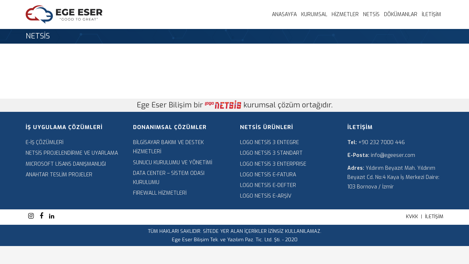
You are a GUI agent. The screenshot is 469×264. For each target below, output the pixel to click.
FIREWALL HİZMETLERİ (160, 193)
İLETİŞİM (431, 14)
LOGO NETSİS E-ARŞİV (265, 195)
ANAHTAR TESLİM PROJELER (59, 174)
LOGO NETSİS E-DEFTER (268, 185)
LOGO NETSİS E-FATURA (268, 174)
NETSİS (371, 14)
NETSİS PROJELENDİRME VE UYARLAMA (72, 153)
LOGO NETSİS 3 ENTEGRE (269, 142)
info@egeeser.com (393, 155)
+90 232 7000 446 (381, 142)
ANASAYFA (284, 14)
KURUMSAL (314, 14)
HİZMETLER (345, 14)
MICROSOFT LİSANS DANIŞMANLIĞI (66, 164)
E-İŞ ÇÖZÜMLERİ (44, 142)
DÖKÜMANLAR (400, 14)
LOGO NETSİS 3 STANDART (271, 153)
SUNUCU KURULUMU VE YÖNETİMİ (172, 162)
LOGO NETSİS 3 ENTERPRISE (273, 164)
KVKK (412, 216)
